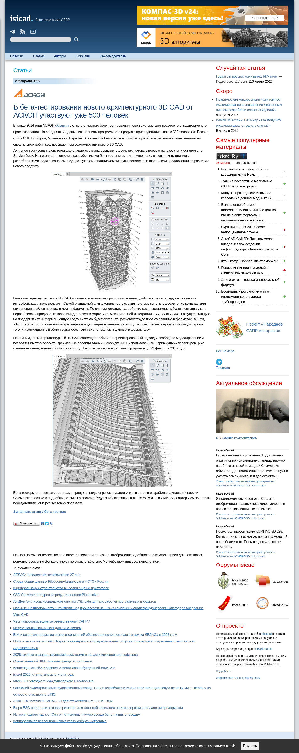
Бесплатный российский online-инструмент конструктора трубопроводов (245, 296)
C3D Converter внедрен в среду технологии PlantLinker (56, 595)
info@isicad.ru (264, 649)
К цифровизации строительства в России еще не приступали (61, 588)
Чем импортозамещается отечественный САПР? (51, 621)
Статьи (38, 56)
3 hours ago (259, 485)
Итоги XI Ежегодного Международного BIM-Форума (53, 681)
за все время (246, 163)
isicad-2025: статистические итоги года (43, 675)
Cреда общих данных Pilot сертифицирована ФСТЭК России (60, 581)
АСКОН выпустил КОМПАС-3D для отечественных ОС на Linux (63, 701)
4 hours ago (259, 518)
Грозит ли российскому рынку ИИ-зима (247, 76)
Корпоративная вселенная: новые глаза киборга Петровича (60, 721)
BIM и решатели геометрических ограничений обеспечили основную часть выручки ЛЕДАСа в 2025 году (95, 635)
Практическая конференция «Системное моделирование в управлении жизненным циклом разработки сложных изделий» (249, 104)
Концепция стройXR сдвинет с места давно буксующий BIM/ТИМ (64, 668)
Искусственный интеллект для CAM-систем (47, 628)
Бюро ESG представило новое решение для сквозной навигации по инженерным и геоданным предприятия (98, 708)
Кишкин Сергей (225, 450)
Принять (250, 746)
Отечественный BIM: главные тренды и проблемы (52, 661)
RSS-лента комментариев (236, 438)
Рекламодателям (113, 56)
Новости (16, 56)
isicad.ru (266, 633)
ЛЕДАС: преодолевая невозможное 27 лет (46, 575)
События (83, 56)
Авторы (60, 56)
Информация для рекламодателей (238, 677)
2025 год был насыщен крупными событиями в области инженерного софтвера (75, 655)
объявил (62, 125)
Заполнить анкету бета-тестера (39, 512)
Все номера (225, 351)
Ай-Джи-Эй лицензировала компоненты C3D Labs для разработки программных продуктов (84, 601)
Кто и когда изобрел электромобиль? (250, 261)
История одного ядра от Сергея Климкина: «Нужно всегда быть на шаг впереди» (76, 714)
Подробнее (223, 671)
